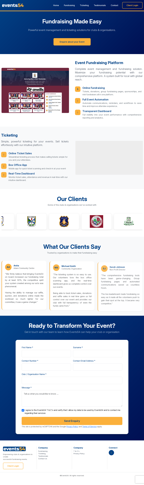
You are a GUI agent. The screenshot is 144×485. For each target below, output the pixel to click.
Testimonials (100, 5)
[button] (36, 221)
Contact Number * (30, 361)
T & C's (76, 451)
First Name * (27, 347)
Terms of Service (89, 426)
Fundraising (69, 5)
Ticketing (84, 5)
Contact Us (42, 459)
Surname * (78, 347)
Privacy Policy (72, 426)
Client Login (132, 5)
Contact (114, 5)
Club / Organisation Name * (34, 374)
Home (56, 5)
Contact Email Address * (84, 361)
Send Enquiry (72, 420)
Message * (27, 387)
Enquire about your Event (72, 43)
